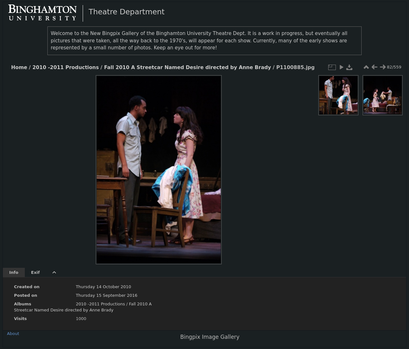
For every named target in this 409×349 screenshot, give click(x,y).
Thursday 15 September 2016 (106, 295)
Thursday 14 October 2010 (103, 286)
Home (19, 67)
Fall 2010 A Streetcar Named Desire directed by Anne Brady (187, 67)
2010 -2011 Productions (65, 67)
